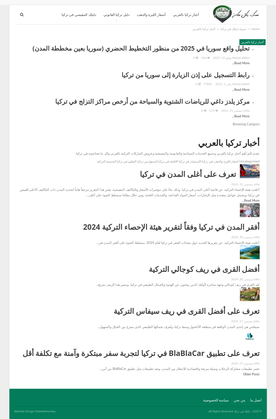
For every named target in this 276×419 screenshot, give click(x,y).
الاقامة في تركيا (168, 161)
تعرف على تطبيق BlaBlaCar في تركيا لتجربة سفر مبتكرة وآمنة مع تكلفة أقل (141, 353)
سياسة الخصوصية (216, 400)
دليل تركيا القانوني (116, 14)
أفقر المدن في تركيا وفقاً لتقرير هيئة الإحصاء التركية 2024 (171, 227)
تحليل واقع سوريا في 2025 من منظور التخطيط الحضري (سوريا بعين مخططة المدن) (141, 48)
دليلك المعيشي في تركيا (79, 14)
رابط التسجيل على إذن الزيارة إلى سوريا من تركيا (186, 74)
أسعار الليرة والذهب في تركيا (220, 161)
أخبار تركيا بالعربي (186, 14)
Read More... (241, 63)
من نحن (239, 400)
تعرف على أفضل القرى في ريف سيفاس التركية (187, 311)
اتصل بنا (256, 400)
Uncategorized (249, 161)
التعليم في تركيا (126, 161)
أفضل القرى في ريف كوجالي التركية (204, 269)
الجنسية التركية (106, 161)
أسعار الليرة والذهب (151, 14)
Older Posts (250, 374)
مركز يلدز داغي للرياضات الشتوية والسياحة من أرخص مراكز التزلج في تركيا (152, 101)
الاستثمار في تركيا (190, 161)
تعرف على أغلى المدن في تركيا (188, 174)
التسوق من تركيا (147, 161)
